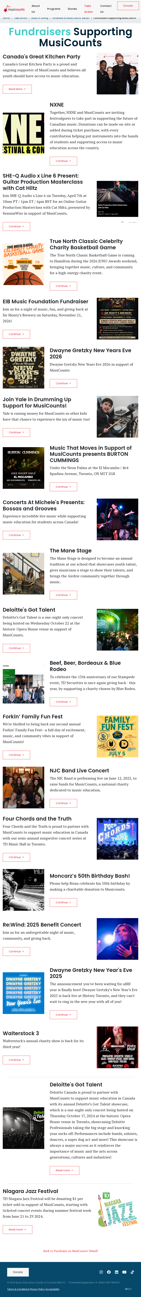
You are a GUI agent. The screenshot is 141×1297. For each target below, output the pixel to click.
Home (6, 18)
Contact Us (105, 9)
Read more (64, 1170)
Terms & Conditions (18, 1289)
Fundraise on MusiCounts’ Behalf (70, 18)
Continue (63, 161)
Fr (131, 1289)
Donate (128, 6)
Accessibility (52, 1289)
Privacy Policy (37, 1289)
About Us (36, 9)
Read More (17, 89)
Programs (53, 9)
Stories (72, 9)
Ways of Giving (39, 18)
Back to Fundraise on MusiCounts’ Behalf (70, 1251)
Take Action (89, 9)
